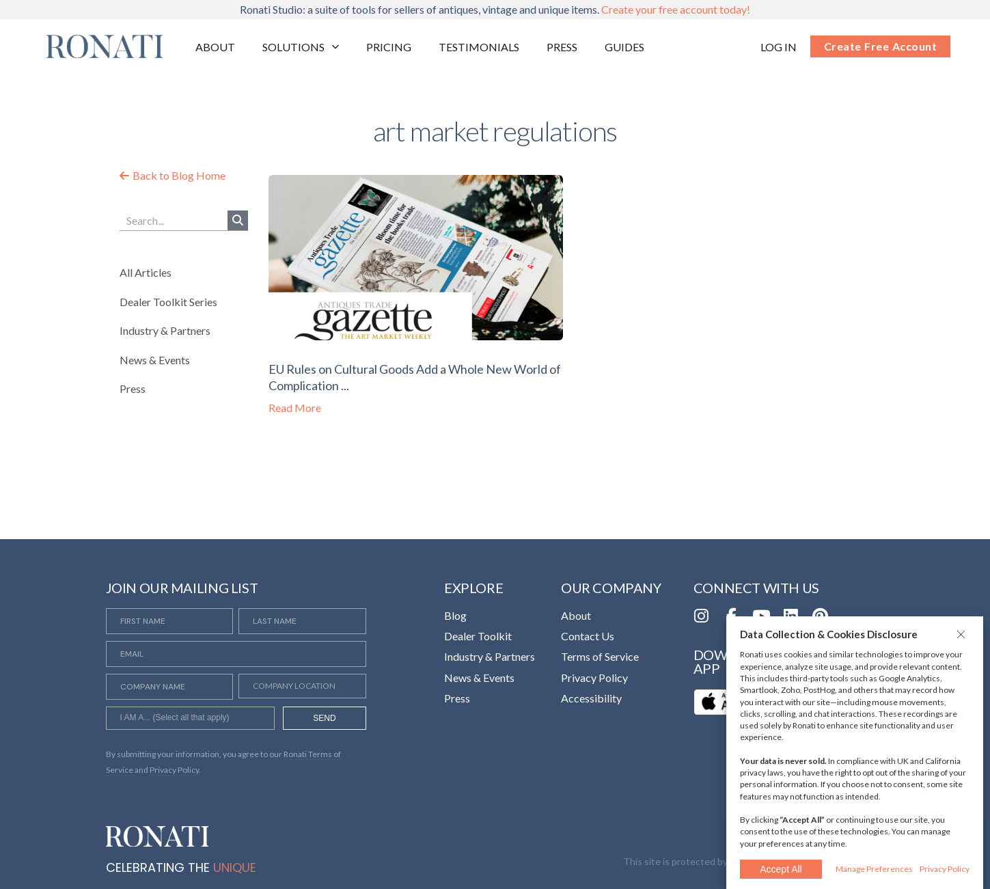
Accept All (780, 869)
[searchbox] (190, 719)
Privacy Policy (945, 869)
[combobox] (190, 718)
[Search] (238, 220)
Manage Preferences (874, 869)
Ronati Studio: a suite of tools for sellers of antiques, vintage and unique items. (495, 9)
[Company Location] (302, 686)
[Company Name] (170, 687)
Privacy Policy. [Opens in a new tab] (175, 770)
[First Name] (170, 621)
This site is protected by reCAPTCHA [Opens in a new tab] (704, 861)
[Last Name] (302, 621)
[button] (963, 634)
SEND (324, 718)
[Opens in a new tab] (778, 47)
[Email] (236, 654)
